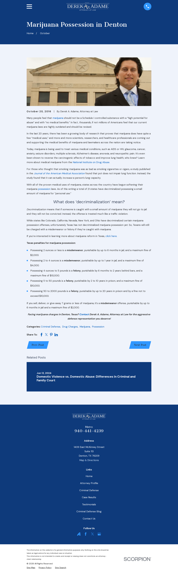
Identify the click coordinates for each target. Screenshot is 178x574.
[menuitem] (31, 568)
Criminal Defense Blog (89, 511)
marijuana (58, 118)
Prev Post (38, 344)
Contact (84, 314)
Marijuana (85, 326)
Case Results (89, 497)
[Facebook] (85, 534)
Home (89, 476)
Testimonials (89, 504)
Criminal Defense (50, 326)
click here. (111, 236)
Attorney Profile (89, 483)
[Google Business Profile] (99, 534)
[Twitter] (92, 534)
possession (44, 189)
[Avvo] (78, 534)
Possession (98, 326)
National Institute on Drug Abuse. (91, 162)
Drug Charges (70, 326)
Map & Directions (89, 460)
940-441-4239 (89, 431)
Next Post (140, 344)
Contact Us (89, 518)
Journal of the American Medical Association (59, 173)
